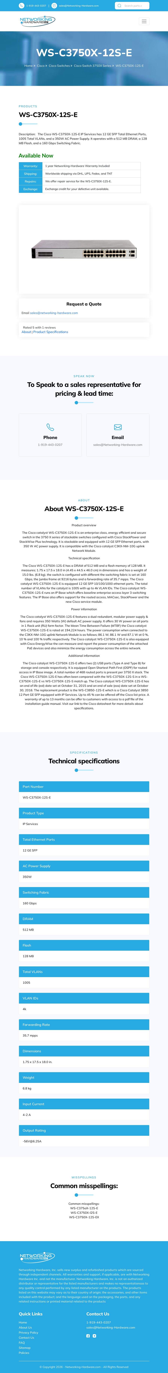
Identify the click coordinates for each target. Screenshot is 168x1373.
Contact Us (26, 1337)
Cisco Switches (59, 66)
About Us (25, 1327)
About (26, 332)
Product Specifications (50, 332)
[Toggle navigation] (144, 21)
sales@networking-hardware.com (54, 313)
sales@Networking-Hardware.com (79, 5)
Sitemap (25, 1348)
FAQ (22, 1342)
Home (28, 66)
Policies (24, 1353)
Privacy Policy (28, 1332)
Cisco (40, 66)
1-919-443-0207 (36, 5)
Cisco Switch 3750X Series (92, 66)
